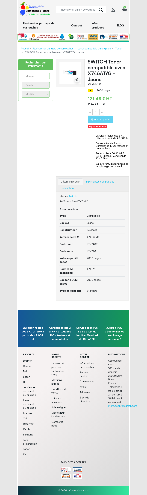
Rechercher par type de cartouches (53, 48)
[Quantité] (96, 112)
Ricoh (26, 429)
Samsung (28, 434)
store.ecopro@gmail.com (122, 405)
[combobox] (36, 76)
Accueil (25, 48)
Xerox (26, 454)
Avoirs (83, 386)
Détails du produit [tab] (70, 181)
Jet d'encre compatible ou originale (29, 391)
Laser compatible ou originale (94, 48)
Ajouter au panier (100, 119)
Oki (25, 418)
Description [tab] (67, 188)
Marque (63, 196)
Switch (72, 196)
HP (24, 382)
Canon (27, 366)
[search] (101, 9)
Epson (26, 376)
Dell (25, 371)
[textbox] (34, 76)
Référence (65, 201)
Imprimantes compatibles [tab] (100, 181)
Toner (118, 48)
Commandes (87, 381)
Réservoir (28, 423)
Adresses (85, 392)
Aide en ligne (58, 407)
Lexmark (27, 413)
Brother (27, 360)
